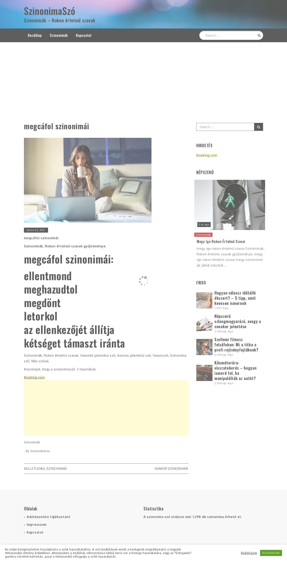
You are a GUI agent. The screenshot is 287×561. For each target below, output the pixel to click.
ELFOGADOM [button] (271, 552)
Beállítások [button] (249, 553)
